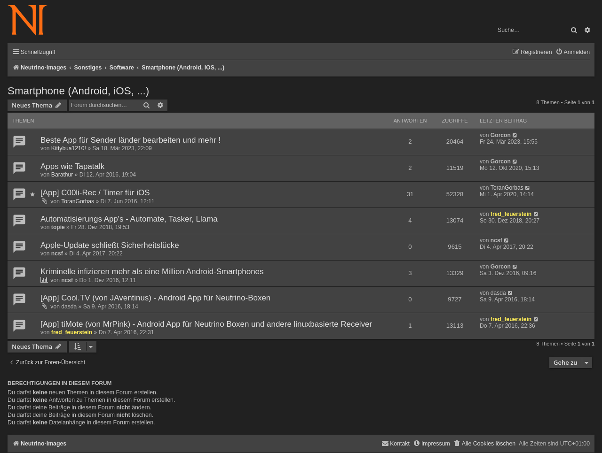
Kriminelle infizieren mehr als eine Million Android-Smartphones (151, 271)
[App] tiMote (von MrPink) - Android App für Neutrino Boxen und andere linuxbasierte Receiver (206, 324)
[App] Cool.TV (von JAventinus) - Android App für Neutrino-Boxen (155, 297)
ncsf (57, 253)
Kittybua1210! (68, 148)
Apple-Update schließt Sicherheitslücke (109, 245)
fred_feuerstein (511, 214)
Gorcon (501, 135)
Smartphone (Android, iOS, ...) (78, 91)
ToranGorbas (77, 201)
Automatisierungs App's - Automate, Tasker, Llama (129, 219)
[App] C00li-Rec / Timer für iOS (95, 192)
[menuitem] (572, 52)
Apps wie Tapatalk (72, 166)
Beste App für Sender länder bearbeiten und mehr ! (130, 140)
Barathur (62, 174)
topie (58, 227)
